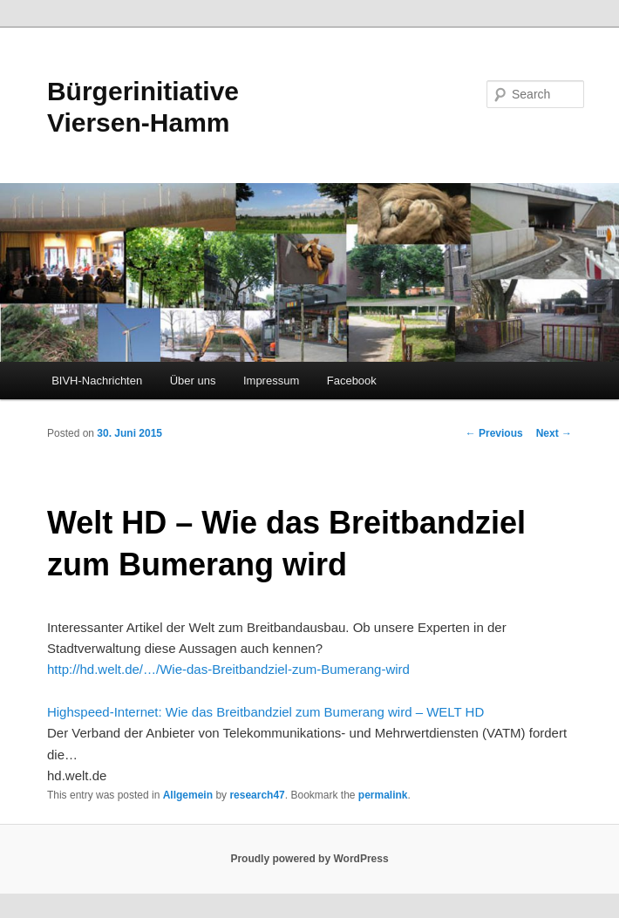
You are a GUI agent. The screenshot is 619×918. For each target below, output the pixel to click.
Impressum (271, 380)
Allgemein (188, 795)
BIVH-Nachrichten (96, 380)
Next (554, 433)
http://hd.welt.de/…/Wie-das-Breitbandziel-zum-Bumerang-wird (228, 669)
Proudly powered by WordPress (309, 859)
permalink (383, 795)
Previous (494, 433)
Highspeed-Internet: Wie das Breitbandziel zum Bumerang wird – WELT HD (265, 711)
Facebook (352, 380)
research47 (256, 795)
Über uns (193, 380)
